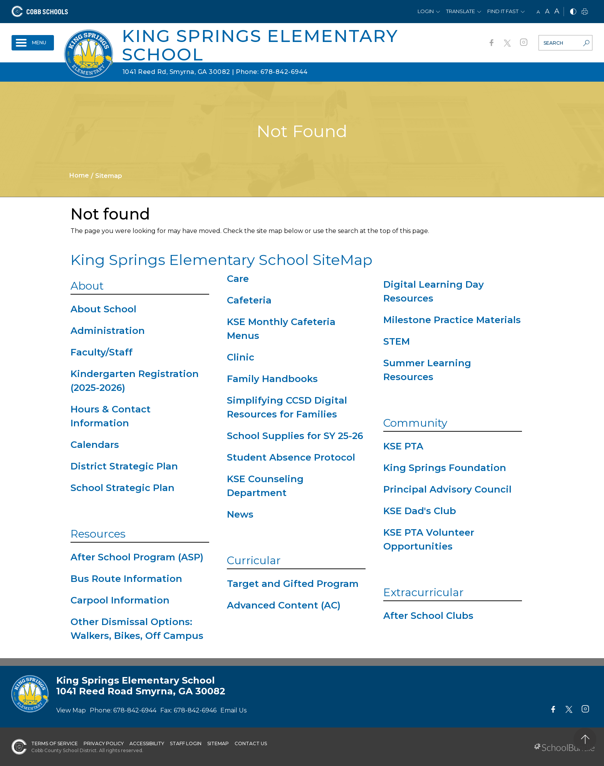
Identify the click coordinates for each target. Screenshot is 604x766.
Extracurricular (423, 592)
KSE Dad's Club (419, 510)
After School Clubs (428, 615)
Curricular (254, 560)
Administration (107, 330)
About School (103, 309)
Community (415, 422)
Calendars (94, 444)
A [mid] (547, 11)
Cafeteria (249, 300)
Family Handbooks (272, 378)
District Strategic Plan (124, 466)
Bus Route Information (126, 578)
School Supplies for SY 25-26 (295, 435)
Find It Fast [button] (502, 11)
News (240, 514)
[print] (585, 12)
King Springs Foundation (444, 467)
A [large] (556, 11)
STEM (396, 341)
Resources (98, 533)
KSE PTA (403, 446)
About (87, 285)
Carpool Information (119, 600)
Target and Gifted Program (293, 583)
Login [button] (426, 11)
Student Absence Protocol (291, 457)
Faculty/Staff (101, 352)
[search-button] (586, 44)
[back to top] (585, 739)
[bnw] (573, 12)
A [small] (538, 12)
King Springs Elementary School (260, 45)
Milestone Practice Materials (452, 319)
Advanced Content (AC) (284, 605)
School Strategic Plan (122, 487)
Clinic (240, 357)
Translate (460, 11)
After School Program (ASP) (136, 557)
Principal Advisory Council (447, 489)
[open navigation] (33, 42)
